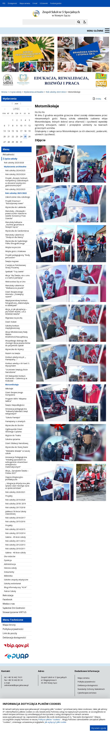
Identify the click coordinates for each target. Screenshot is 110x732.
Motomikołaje (12, 384)
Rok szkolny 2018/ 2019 (15, 503)
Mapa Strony (9, 624)
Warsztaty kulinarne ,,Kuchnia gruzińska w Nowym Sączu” (14, 224)
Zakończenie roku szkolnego (17, 197)
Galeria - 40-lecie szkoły (15, 552)
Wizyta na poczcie (13, 247)
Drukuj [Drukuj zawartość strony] (96, 98)
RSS (4, 3)
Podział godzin (55, 3)
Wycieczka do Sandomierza (17, 231)
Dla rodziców (9, 556)
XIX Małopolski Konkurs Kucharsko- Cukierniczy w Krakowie (16, 378)
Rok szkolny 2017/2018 (15, 507)
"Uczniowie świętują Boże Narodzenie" (16, 370)
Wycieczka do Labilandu (15, 207)
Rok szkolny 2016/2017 (15, 517)
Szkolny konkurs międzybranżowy (12, 326)
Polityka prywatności (13, 629)
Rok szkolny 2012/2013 (15, 544)
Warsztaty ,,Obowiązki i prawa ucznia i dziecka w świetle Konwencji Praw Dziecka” (15, 215)
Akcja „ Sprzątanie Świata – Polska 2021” (17, 471)
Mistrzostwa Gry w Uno (15, 281)
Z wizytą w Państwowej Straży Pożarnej (15, 266)
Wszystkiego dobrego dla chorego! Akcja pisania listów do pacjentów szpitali (17, 343)
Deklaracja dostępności (14, 637)
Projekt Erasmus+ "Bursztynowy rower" (14, 202)
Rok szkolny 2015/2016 (15, 521)
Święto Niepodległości (14, 405)
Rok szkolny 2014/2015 (15, 529)
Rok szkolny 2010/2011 (15, 548)
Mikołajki (9, 388)
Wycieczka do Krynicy (14, 349)
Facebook (7, 599)
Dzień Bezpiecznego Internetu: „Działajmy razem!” (14, 294)
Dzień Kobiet (10, 322)
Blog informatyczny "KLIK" (15, 587)
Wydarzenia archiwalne (15, 166)
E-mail (35, 3)
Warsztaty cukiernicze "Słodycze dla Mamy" (14, 236)
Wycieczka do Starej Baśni (16, 447)
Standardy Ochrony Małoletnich (91, 689)
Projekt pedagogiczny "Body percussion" (17, 256)
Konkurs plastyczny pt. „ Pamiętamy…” (15, 358)
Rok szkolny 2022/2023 (15, 189)
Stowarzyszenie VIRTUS (14, 612)
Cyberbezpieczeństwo (87, 693)
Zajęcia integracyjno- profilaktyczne (14, 478)
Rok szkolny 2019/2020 (15, 499)
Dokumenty (9, 572)
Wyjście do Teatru (13, 435)
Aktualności (8, 154)
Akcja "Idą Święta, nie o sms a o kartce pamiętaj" (17, 276)
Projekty (9, 496)
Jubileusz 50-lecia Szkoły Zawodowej (15, 512)
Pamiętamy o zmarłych (15, 421)
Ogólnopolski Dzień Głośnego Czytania (13, 430)
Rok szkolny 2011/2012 (15, 541)
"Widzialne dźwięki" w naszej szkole (17, 452)
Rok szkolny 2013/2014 (15, 533)
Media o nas (9, 603)
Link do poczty (10, 633)
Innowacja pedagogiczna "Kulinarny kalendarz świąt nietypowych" (16, 411)
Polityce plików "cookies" (49, 719)
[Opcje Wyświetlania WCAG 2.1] (85, 22)
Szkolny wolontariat (12, 583)
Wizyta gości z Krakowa (15, 251)
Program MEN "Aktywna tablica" (15, 399)
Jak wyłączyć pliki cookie (55, 722)
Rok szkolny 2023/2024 (15, 174)
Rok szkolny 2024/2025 (15, 170)
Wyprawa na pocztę (13, 318)
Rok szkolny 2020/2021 (15, 492)
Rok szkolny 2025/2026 (14, 162)
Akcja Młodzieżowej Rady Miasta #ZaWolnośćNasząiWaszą (16, 334)
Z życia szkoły (10, 158)
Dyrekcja (8, 560)
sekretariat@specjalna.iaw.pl (16, 685)
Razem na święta (12, 353)
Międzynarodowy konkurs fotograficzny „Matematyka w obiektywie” (17, 302)
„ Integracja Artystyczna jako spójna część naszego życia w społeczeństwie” (17, 485)
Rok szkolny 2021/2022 (16, 193)
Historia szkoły (10, 568)
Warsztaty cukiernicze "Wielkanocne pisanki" (14, 286)
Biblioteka (8, 576)
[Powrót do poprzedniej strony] (105, 98)
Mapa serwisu (25, 3)
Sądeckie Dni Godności (14, 607)
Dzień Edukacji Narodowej (16, 443)
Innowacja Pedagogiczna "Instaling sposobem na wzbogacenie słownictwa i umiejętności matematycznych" (16, 462)
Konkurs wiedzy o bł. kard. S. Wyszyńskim (17, 364)
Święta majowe (12, 261)
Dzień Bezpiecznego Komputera (14, 393)
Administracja (10, 564)
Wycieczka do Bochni (14, 425)
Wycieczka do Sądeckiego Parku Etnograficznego (16, 242)
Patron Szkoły (10, 591)
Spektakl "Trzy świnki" (14, 271)
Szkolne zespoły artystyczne (16, 579)
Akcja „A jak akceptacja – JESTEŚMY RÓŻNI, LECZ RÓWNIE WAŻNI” (16, 311)
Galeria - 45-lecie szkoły (15, 537)
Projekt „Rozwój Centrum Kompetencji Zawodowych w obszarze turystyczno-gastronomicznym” (16, 182)
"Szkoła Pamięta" (12, 417)
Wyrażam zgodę (98, 728)
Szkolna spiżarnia (12, 439)
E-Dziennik (44, 3)
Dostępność (12, 3)
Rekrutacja (8, 595)
